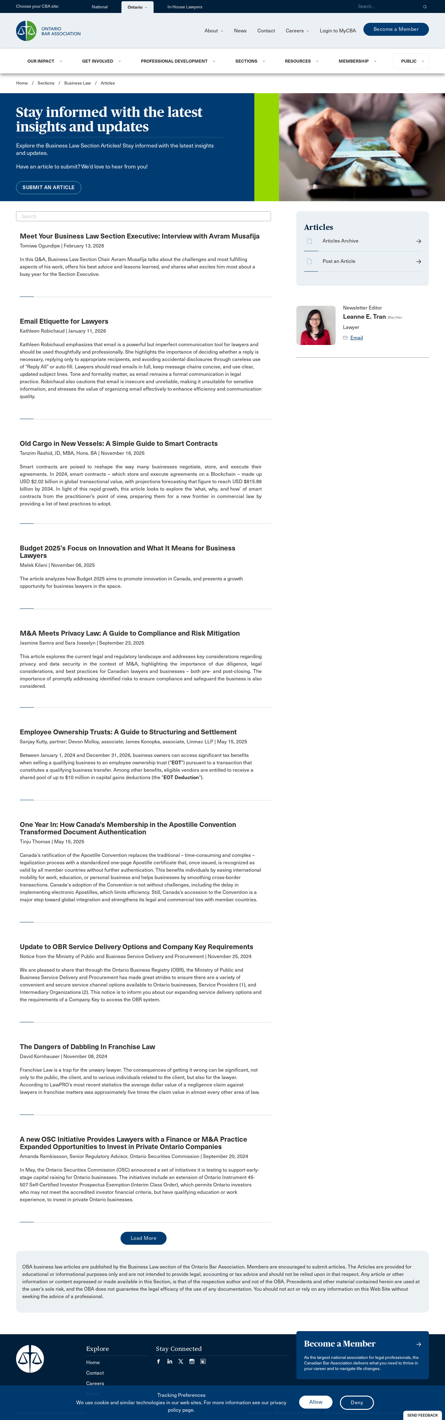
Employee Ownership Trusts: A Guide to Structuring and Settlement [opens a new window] (128, 732)
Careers (297, 31)
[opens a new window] (141, 267)
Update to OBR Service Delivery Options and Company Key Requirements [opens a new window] (136, 946)
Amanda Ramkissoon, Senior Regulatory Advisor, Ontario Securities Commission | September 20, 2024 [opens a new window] (134, 1156)
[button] (425, 6)
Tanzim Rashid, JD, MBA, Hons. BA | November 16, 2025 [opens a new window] (82, 453)
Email (356, 338)
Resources (298, 61)
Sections (246, 61)
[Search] (385, 6)
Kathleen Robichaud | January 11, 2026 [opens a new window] (63, 331)
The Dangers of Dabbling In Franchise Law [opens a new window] (87, 1046)
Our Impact (41, 61)
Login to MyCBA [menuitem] (338, 31)
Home (22, 83)
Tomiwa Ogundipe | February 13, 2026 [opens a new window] (62, 246)
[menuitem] (47, 61)
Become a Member (396, 29)
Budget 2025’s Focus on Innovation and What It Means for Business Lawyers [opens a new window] (127, 552)
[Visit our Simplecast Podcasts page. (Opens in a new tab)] (203, 1359)
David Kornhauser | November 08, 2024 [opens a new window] (63, 1056)
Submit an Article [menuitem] (49, 187)
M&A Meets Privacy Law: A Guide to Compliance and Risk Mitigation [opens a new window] (130, 633)
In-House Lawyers (184, 7)
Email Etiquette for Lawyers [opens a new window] (64, 321)
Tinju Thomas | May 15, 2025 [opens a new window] (52, 842)
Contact (266, 31)
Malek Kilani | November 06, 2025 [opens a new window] (57, 565)
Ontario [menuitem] (137, 7)
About (214, 31)
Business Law (77, 83)
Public (409, 61)
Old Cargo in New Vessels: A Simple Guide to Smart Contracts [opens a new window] (119, 443)
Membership (354, 61)
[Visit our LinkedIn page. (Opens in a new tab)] (172, 1359)
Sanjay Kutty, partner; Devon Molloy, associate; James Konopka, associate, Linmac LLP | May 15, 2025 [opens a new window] (133, 742)
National (100, 7)
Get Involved (97, 61)
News (240, 31)
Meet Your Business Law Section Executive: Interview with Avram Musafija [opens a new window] (140, 236)
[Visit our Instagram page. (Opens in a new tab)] (195, 1359)
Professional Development (174, 61)
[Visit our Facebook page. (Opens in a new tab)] (161, 1359)
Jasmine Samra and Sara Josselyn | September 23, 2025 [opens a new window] (82, 643)
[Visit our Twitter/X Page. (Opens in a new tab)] (183, 1359)
